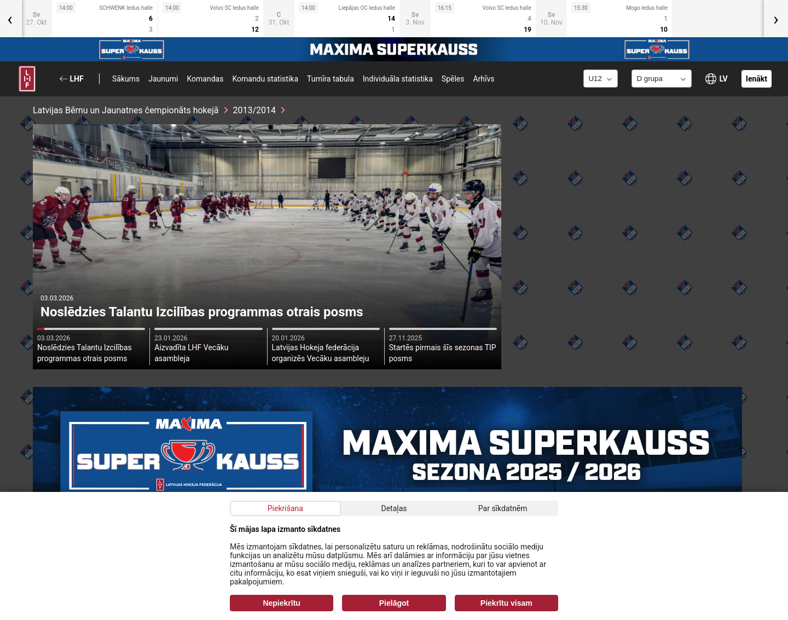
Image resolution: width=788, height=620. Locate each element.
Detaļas (394, 508)
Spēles (453, 78)
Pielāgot (394, 603)
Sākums (126, 78)
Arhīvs (483, 78)
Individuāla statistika (398, 78)
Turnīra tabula (330, 78)
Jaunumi (163, 78)
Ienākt (756, 78)
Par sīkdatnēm (503, 508)
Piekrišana (285, 508)
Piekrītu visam (506, 603)
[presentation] (776, 18)
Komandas (205, 78)
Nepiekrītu (281, 603)
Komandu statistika (265, 78)
